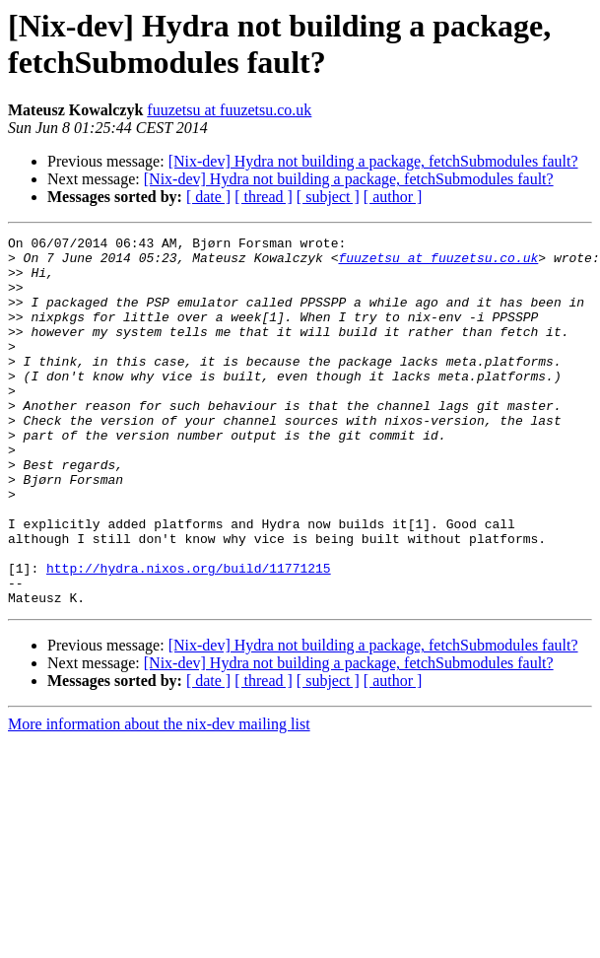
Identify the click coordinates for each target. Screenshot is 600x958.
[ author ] (393, 196)
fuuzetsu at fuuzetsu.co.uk (229, 110)
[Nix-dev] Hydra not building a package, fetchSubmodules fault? (373, 161)
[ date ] (208, 196)
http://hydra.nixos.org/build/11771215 (188, 636)
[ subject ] (328, 196)
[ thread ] (263, 196)
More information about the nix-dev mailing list (159, 797)
